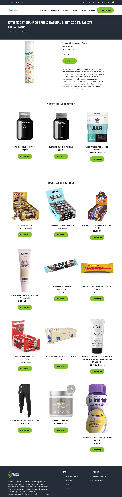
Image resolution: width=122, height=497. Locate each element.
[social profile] (22, 2)
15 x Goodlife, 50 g (25, 225)
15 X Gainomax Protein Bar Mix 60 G (61, 225)
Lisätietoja (69, 61)
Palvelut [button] (65, 10)
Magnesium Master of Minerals (61, 147)
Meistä (76, 10)
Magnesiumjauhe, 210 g (61, 420)
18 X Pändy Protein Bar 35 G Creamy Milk (61, 356)
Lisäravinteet (15, 32)
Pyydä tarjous (105, 10)
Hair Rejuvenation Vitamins (24, 147)
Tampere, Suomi (90, 2)
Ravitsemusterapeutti (49, 10)
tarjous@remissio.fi (103, 2)
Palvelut (69, 480)
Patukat (25, 32)
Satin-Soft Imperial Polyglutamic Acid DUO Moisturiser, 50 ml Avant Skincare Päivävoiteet (97, 359)
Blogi (84, 10)
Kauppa (92, 10)
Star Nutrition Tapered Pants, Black (24, 420)
